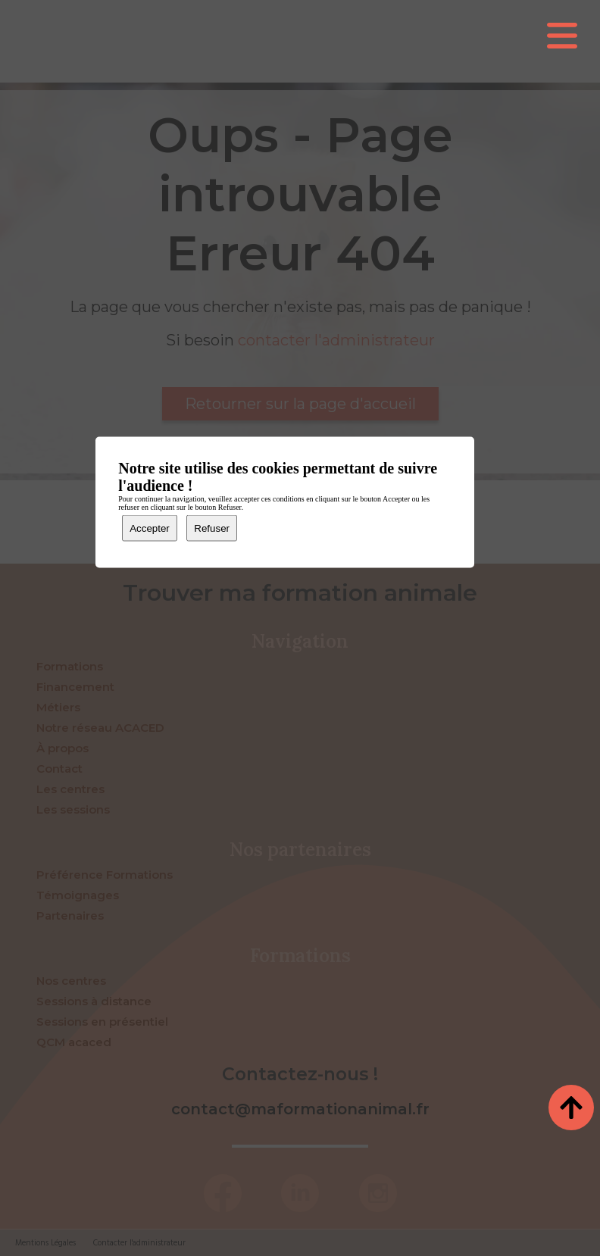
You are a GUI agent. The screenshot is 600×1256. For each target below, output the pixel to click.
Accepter (150, 528)
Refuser (212, 528)
